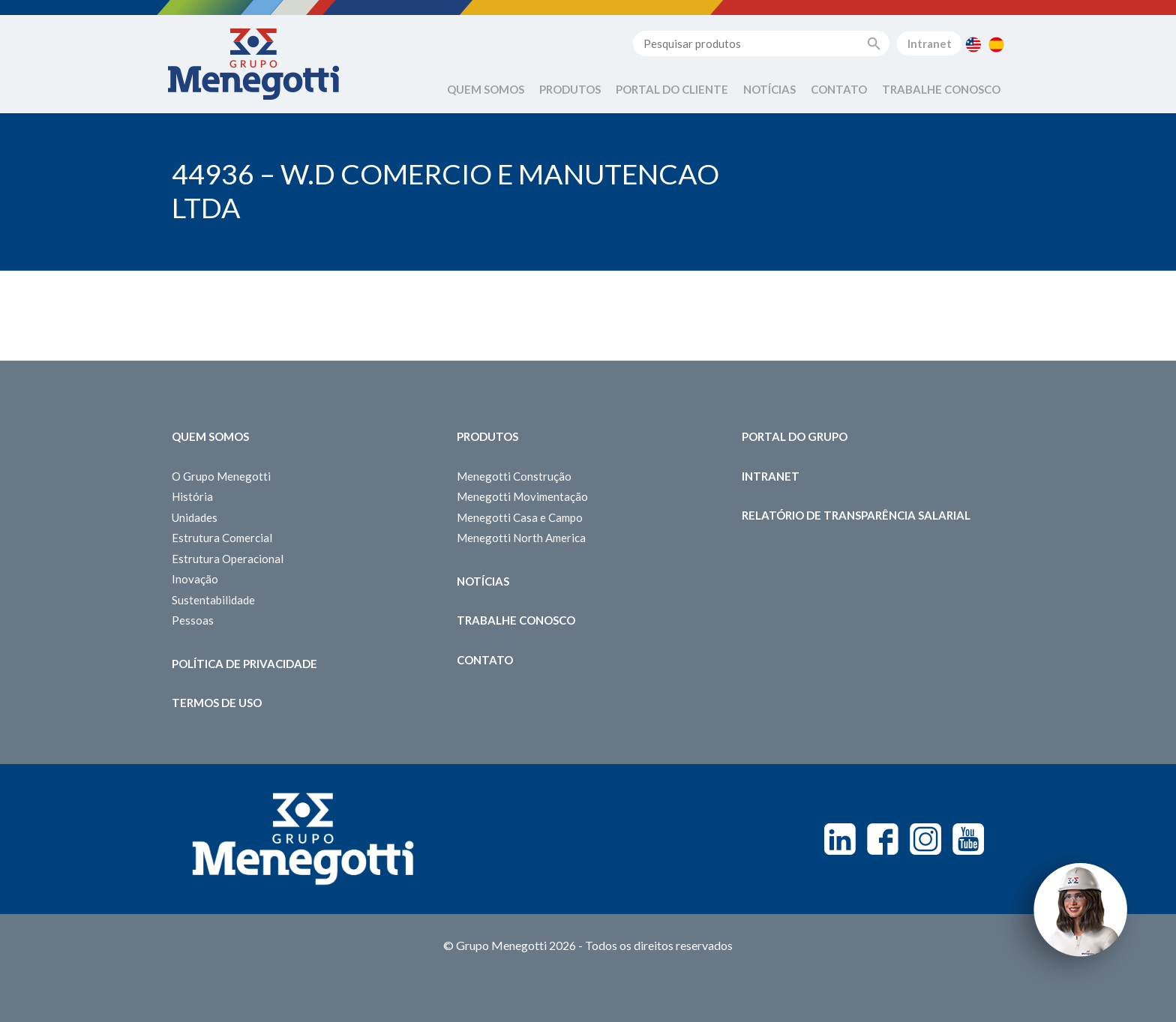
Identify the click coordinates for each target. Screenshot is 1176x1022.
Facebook (882, 839)
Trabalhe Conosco (941, 89)
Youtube (968, 839)
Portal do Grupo (795, 436)
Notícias (769, 89)
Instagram (925, 839)
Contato (839, 89)
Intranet (930, 43)
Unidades (195, 517)
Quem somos (210, 436)
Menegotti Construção (514, 476)
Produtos (570, 89)
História (192, 496)
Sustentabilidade (213, 600)
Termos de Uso (217, 702)
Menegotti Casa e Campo (520, 517)
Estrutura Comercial (222, 537)
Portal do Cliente (672, 89)
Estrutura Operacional (228, 558)
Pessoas (193, 620)
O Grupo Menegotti (221, 476)
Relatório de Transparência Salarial (856, 515)
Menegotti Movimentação (522, 496)
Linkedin (840, 839)
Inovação (195, 579)
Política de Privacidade (244, 663)
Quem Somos (485, 89)
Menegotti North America (521, 537)
